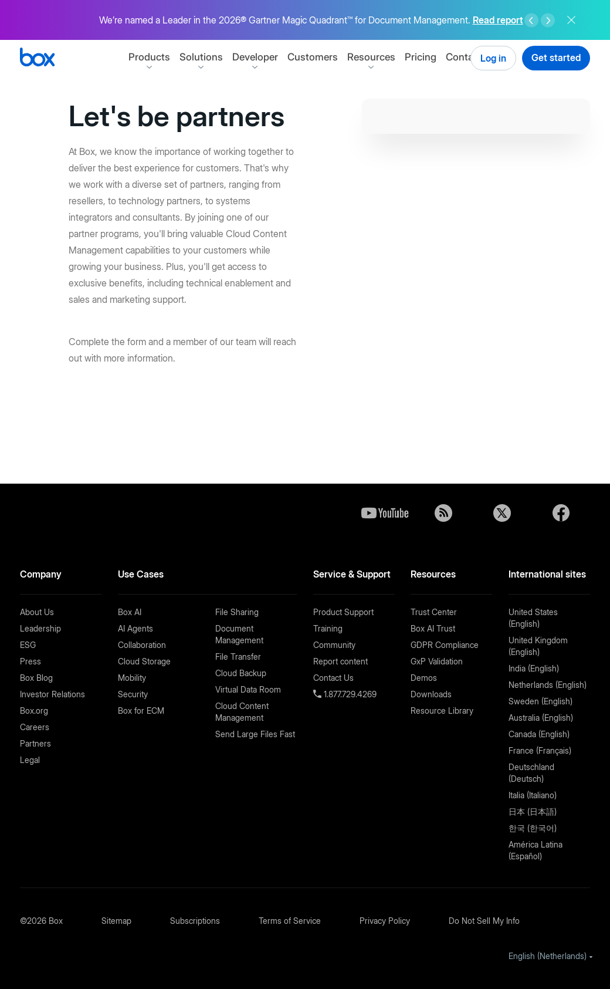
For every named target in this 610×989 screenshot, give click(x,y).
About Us (37, 612)
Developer (278, 57)
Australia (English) (541, 718)
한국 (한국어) (533, 828)
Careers (34, 727)
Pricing (443, 57)
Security (133, 694)
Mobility (132, 678)
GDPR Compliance (445, 645)
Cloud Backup (240, 673)
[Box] (37, 58)
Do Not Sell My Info (484, 921)
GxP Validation (437, 661)
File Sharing (237, 612)
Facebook (560, 513)
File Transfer (238, 656)
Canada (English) (539, 734)
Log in (493, 58)
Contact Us (333, 678)
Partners (35, 743)
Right (548, 20)
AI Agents (135, 628)
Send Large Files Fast (255, 734)
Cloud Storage (144, 661)
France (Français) (540, 750)
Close (571, 20)
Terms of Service (290, 921)
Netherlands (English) (548, 685)
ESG (28, 645)
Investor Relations (52, 694)
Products (172, 57)
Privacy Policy (385, 921)
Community (334, 645)
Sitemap (116, 921)
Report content (340, 661)
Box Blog (36, 678)
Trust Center (434, 612)
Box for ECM (141, 710)
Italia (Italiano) (533, 795)
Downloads (431, 694)
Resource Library (442, 710)
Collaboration (142, 645)
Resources (394, 57)
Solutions (224, 57)
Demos (424, 678)
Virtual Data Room (248, 689)
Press (30, 661)
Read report (498, 20)
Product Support (343, 612)
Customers (335, 57)
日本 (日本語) (533, 811)
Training (328, 628)
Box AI (129, 612)
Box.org (34, 710)
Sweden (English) (540, 701)
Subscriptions (195, 921)
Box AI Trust (433, 628)
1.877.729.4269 (349, 694)
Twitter (502, 513)
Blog (443, 513)
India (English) (534, 668)
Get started (556, 57)
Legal (30, 760)
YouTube (384, 513)
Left (531, 20)
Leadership (40, 628)
